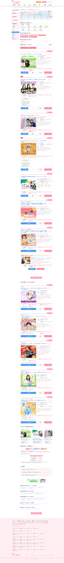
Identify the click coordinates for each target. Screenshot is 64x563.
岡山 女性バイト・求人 (49, 19)
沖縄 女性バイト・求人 (29, 540)
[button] (50, 264)
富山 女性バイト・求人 (29, 549)
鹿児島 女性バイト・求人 (23, 540)
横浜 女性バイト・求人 (43, 15)
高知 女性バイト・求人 (29, 543)
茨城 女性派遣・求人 (41, 14)
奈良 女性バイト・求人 (42, 533)
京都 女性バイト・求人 (29, 533)
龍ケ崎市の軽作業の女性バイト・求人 (39, 493)
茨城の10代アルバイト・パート (25, 487)
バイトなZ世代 (32, 35)
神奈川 (16, 6)
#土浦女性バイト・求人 (43, 293)
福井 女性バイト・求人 (22, 549)
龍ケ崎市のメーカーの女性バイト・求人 (26, 492)
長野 (45, 6)
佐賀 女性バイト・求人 (35, 539)
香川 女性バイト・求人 (15, 543)
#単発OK (13, 36)
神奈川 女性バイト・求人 (23, 528)
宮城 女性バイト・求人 (23, 546)
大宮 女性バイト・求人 (42, 18)
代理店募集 (51, 555)
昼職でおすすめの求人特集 (21, 524)
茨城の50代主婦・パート (32, 488)
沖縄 (50, 6)
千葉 (18, 6)
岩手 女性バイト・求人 (36, 546)
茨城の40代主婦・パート (25, 488)
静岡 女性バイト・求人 (30, 19)
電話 (32, 72)
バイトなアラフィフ (33, 36)
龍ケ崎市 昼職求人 (35, 14)
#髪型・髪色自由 (14, 38)
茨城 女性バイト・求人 (29, 15)
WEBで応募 (24, 72)
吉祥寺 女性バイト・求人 (43, 16)
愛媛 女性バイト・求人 (35, 543)
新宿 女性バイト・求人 (36, 16)
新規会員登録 (18, 520)
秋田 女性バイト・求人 (43, 546)
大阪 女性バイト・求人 (15, 533)
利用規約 (33, 555)
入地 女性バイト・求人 (38, 504)
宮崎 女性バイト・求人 (15, 540)
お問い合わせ (47, 555)
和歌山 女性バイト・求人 (16, 534)
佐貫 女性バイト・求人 (32, 504)
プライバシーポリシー (37, 555)
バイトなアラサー (41, 35)
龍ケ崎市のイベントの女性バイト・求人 (37, 492)
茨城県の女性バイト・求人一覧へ (36, 277)
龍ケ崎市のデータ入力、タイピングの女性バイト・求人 (39, 498)
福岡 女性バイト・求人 (15, 539)
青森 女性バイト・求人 (29, 546)
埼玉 (21, 6)
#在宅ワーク (13, 37)
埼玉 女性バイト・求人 (29, 18)
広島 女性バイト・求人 (23, 20)
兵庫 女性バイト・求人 (22, 533)
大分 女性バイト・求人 (29, 539)
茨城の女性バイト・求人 (22, 7)
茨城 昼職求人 (30, 14)
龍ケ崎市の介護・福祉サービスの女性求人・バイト (28, 493)
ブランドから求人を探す (39, 520)
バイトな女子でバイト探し (15, 7)
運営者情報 (42, 555)
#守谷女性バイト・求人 (43, 405)
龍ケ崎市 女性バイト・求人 (36, 15)
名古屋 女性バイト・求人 (23, 19)
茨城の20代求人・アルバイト (33, 487)
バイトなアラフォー (24, 36)
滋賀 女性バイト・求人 (35, 533)
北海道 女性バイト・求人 (16, 546)
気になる (40, 72)
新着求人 (44, 47)
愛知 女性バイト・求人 (49, 18)
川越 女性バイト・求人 (36, 18)
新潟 (42, 6)
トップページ (14, 520)
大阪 (24, 6)
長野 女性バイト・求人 (42, 549)
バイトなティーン (24, 35)
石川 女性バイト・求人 (36, 19)
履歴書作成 (33, 520)
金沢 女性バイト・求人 (43, 19)
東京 (13, 6)
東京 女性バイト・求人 (23, 16)
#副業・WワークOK (14, 39)
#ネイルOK (13, 35)
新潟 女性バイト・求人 (35, 549)
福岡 (33, 6)
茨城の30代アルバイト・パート (42, 487)
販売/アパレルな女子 (45, 520)
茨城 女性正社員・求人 (23, 15)
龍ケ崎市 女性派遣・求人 (48, 14)
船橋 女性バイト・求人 (23, 18)
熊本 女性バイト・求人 (42, 539)
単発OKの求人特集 (14, 524)
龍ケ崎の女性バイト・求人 (30, 7)
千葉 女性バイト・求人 (29, 528)
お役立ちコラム (28, 520)
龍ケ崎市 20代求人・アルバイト (24, 14)
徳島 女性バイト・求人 (22, 543)
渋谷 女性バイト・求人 (29, 16)
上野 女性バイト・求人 (49, 16)
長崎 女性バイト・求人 (22, 539)
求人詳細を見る (48, 72)
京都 (27, 6)
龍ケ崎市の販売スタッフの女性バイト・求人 (27, 498)
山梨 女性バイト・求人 (15, 550)
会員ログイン (23, 520)
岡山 (39, 6)
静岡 (30, 6)
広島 (36, 6)
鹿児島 (48, 6)
